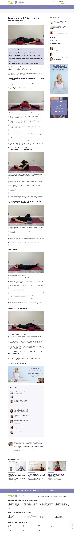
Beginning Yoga (11, 515)
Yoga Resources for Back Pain (14, 504)
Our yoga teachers (54, 490)
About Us (39, 496)
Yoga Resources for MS (44, 505)
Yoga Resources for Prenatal (60, 503)
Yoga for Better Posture (28, 508)
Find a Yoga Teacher (60, 1)
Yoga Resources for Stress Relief (61, 504)
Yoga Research (42, 515)
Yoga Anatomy (11, 516)
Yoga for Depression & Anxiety (29, 504)
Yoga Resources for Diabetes (29, 505)
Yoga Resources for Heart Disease (46, 503)
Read (22, 490)
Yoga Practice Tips (27, 517)
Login (65, 1)
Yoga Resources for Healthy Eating (31, 506)
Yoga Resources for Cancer (60, 506)
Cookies (57, 496)
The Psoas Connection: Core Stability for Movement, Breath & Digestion (21, 431)
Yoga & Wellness (58, 516)
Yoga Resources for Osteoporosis (45, 506)
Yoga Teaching (42, 517)
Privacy (54, 496)
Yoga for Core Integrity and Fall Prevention (21, 415)
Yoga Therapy (58, 515)
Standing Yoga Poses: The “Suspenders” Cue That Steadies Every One (21, 392)
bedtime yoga (20, 274)
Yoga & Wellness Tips (59, 517)
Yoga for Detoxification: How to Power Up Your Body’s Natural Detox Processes (21, 401)
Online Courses (44, 490)
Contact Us (54, 1)
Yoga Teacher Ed (42, 516)
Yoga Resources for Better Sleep (14, 505)
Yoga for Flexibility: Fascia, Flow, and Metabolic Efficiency (20, 426)
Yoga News (10, 517)
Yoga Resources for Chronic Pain (30, 503)
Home (17, 490)
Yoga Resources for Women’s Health (62, 505)
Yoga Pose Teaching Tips (28, 515)
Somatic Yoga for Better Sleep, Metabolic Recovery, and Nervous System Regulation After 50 (21, 421)
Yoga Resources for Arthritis (13, 503)
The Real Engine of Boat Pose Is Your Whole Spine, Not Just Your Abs (21, 396)
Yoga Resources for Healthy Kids (14, 508)
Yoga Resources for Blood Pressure (15, 506)
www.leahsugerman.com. (19, 450)
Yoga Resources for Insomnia (45, 504)
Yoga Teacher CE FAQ (48, 496)
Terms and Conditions (62, 496)
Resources (42, 496)
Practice (26, 490)
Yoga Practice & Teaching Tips (55, 40)
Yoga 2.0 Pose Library (34, 490)
